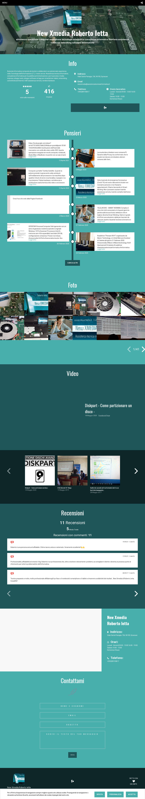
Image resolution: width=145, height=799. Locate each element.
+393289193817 (83, 92)
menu (4, 3)
